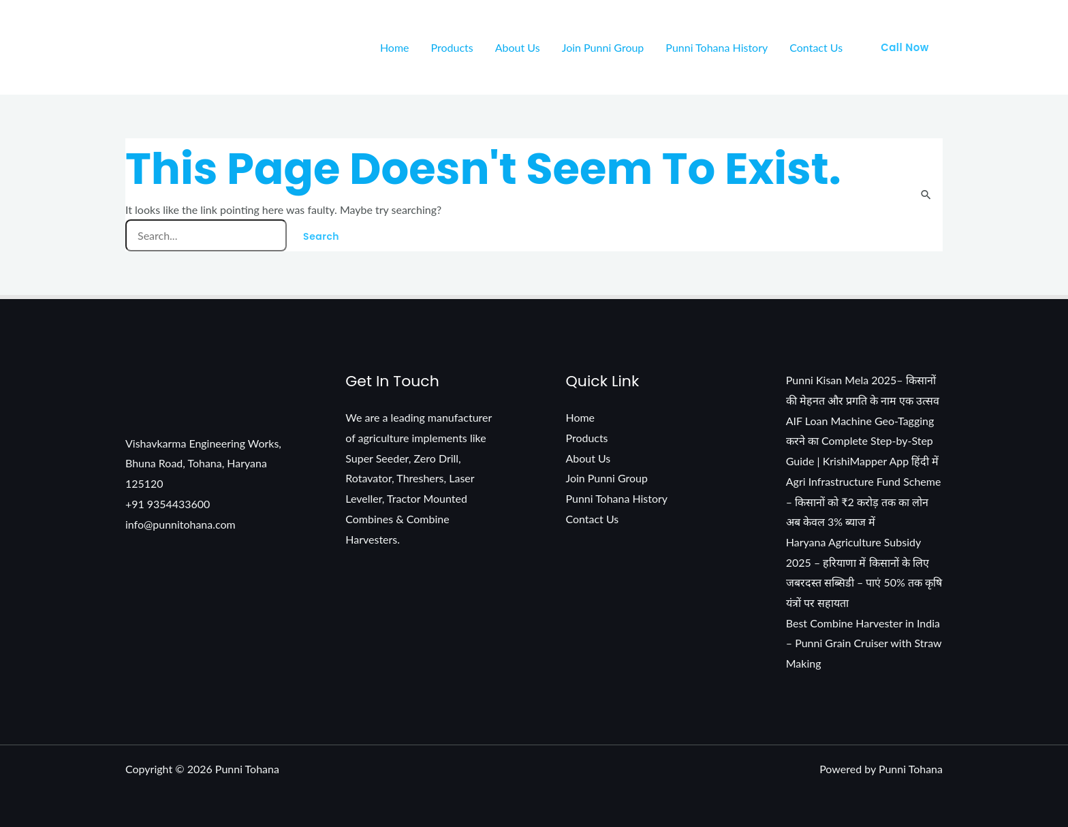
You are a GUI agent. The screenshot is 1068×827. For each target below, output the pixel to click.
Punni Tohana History (716, 47)
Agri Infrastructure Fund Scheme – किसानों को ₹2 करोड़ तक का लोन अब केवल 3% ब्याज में (863, 501)
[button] (905, 47)
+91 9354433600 (167, 503)
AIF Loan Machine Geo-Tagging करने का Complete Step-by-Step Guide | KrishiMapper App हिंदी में (862, 440)
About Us (517, 47)
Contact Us (816, 47)
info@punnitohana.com (180, 524)
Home (394, 47)
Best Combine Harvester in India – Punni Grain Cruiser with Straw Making (864, 643)
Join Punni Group (603, 47)
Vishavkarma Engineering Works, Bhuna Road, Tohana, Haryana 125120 (203, 463)
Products (452, 47)
